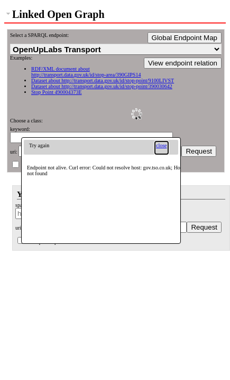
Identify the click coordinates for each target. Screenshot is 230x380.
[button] (161, 148)
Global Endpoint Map (184, 38)
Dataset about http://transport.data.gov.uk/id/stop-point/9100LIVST (102, 80)
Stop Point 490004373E (56, 92)
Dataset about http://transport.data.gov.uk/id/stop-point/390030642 (101, 86)
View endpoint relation (182, 63)
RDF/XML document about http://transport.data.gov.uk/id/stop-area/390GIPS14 (86, 72)
